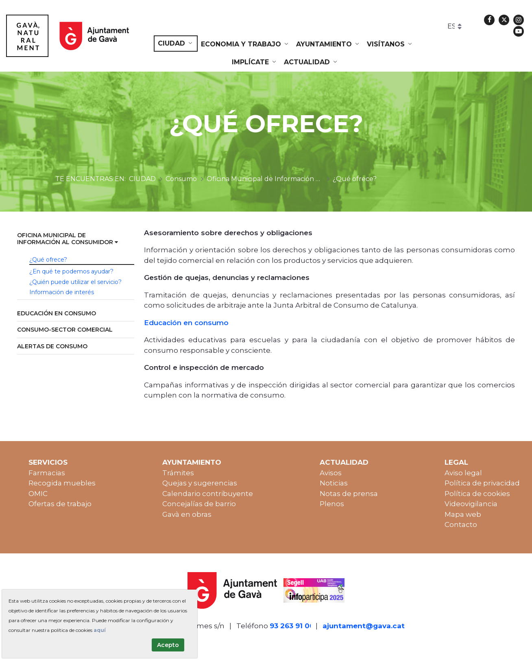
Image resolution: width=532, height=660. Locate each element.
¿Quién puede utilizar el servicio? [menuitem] (75, 282)
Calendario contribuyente (207, 494)
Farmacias (46, 473)
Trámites (178, 473)
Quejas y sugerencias (199, 483)
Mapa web (463, 514)
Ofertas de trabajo (60, 504)
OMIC (38, 494)
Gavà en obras (186, 514)
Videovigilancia (471, 504)
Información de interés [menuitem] (61, 292)
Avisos (331, 473)
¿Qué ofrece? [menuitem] (48, 259)
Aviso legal (463, 473)
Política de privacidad (482, 483)
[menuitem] (176, 43)
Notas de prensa (349, 494)
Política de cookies (477, 494)
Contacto (461, 524)
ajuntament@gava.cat (364, 626)
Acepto (168, 645)
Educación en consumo (187, 323)
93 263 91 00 (292, 626)
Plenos (332, 504)
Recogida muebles (62, 483)
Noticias (334, 483)
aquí (100, 630)
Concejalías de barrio (199, 504)
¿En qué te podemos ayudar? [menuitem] (71, 271)
